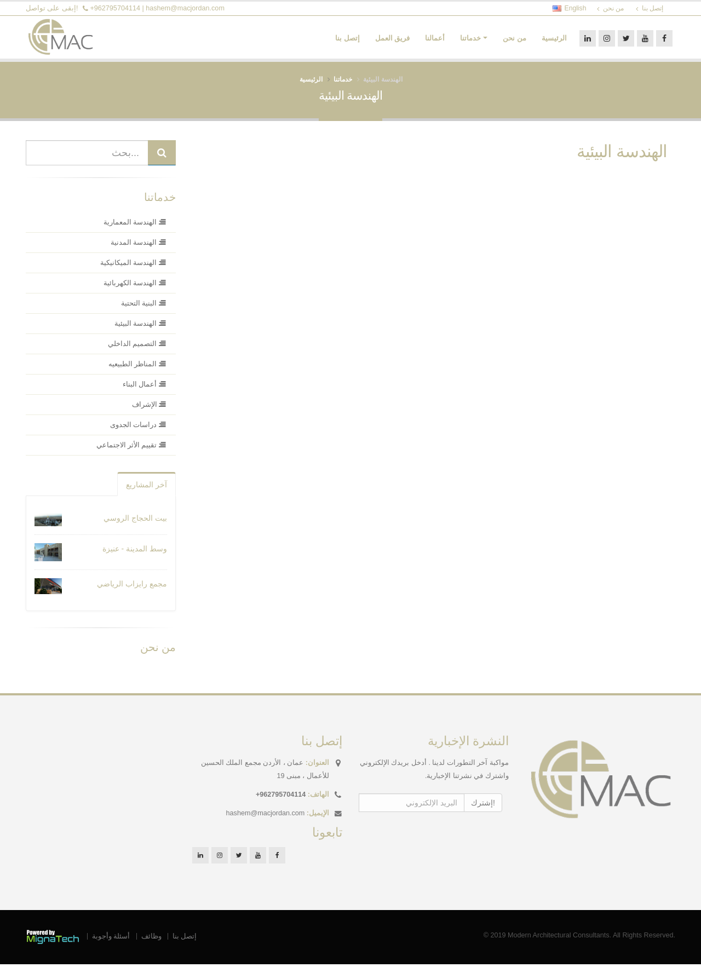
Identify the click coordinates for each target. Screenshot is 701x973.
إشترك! (483, 811)
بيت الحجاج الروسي (135, 527)
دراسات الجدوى (138, 434)
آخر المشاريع (146, 494)
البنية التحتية (143, 312)
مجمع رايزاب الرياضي (132, 593)
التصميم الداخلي (137, 353)
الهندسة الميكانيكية (133, 272)
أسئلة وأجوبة (111, 945)
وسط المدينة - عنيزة (134, 558)
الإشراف (149, 414)
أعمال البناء (144, 394)
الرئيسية (554, 43)
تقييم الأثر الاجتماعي (131, 454)
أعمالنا (435, 43)
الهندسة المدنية (138, 252)
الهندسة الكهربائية (135, 292)
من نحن (514, 43)
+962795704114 (115, 8)
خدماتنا (470, 43)
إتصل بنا (347, 43)
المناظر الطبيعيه (137, 373)
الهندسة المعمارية (135, 231)
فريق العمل (392, 43)
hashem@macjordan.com (185, 8)
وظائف (151, 945)
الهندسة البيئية (622, 160)
